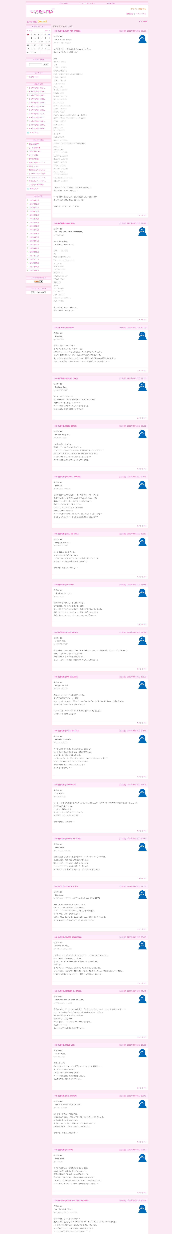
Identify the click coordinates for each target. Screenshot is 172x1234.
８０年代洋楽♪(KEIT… (37, 118)
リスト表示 (143, 21)
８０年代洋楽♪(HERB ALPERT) (66, 886)
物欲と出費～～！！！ (37, 163)
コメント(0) (141, 215)
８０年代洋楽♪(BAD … (37, 121)
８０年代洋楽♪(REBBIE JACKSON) (67, 838)
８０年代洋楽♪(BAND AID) (64, 223)
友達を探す (34, 189)
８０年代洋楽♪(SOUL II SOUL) (66, 534)
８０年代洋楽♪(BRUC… (37, 125)
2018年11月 (34, 215)
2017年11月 (34, 260)
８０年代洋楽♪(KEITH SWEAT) (66, 632)
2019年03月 (34, 200)
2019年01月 (34, 208)
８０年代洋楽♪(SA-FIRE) (64, 584)
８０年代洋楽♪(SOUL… (37, 110)
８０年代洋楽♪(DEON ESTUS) (65, 426)
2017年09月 (34, 267)
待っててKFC (33, 155)
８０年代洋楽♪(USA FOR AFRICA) (67, 31)
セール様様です (34, 148)
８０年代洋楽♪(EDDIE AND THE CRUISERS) (71, 1200)
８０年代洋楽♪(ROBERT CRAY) (66, 378)
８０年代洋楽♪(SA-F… (37, 114)
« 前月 (29, 30)
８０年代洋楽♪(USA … (37, 88)
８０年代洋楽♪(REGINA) (63, 1150)
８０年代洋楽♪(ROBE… (37, 99)
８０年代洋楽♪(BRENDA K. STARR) (68, 991)
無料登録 (129, 14)
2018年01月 (34, 252)
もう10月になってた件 (37, 174)
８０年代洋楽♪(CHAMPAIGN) (65, 785)
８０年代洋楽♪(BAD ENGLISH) (66, 677)
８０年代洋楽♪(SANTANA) (64, 327)
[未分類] (122, 31)
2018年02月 (34, 248)
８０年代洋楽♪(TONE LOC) (64, 1045)
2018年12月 (34, 211)
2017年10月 (34, 263)
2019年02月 (34, 204)
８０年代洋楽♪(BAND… (37, 92)
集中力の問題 (34, 159)
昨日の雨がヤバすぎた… (37, 181)
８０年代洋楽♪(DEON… (37, 103)
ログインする (141, 14)
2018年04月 (34, 241)
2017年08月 (34, 271)
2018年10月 (34, 219)
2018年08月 (34, 226)
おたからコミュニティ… (37, 178)
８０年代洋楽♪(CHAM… (37, 129)
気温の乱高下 (34, 144)
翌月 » (47, 30)
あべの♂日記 (32, 22)
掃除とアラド (34, 167)
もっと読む (34, 133)
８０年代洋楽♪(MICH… (37, 107)
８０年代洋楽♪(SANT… (37, 95)
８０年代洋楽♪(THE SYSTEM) (65, 1096)
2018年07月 (34, 230)
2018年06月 (34, 234)
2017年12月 (34, 256)
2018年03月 (34, 245)
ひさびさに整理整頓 (36, 185)
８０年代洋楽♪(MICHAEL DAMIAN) (67, 477)
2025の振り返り (35, 152)
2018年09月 (34, 223)
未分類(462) (34, 77)
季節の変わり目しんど (37, 170)
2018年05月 (34, 237)
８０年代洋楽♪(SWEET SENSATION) (68, 937)
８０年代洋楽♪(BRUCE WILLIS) (66, 731)
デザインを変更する (138, 9)
